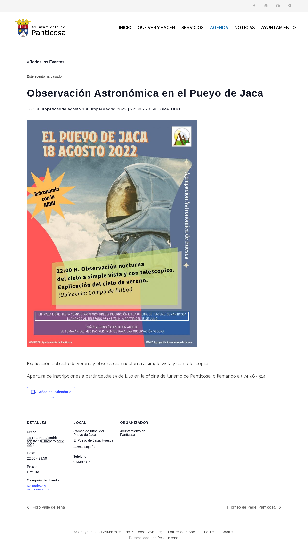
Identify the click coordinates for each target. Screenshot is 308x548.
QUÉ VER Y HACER (156, 27)
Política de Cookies (219, 532)
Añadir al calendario (55, 392)
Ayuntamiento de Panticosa (124, 532)
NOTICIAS (245, 27)
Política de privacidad (185, 532)
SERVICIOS (192, 27)
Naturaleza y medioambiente (38, 487)
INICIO (125, 27)
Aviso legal (156, 532)
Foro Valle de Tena (48, 507)
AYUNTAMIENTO (278, 27)
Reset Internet (168, 538)
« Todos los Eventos (45, 62)
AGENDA (219, 27)
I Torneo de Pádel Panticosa (251, 507)
